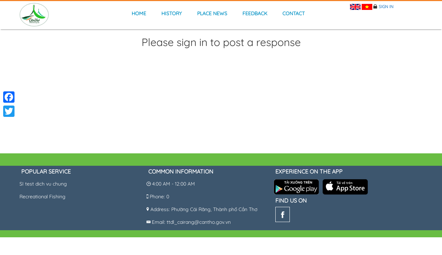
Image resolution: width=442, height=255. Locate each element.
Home (139, 13)
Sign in (386, 6)
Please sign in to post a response (221, 42)
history (171, 13)
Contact (293, 13)
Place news (212, 13)
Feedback (254, 13)
